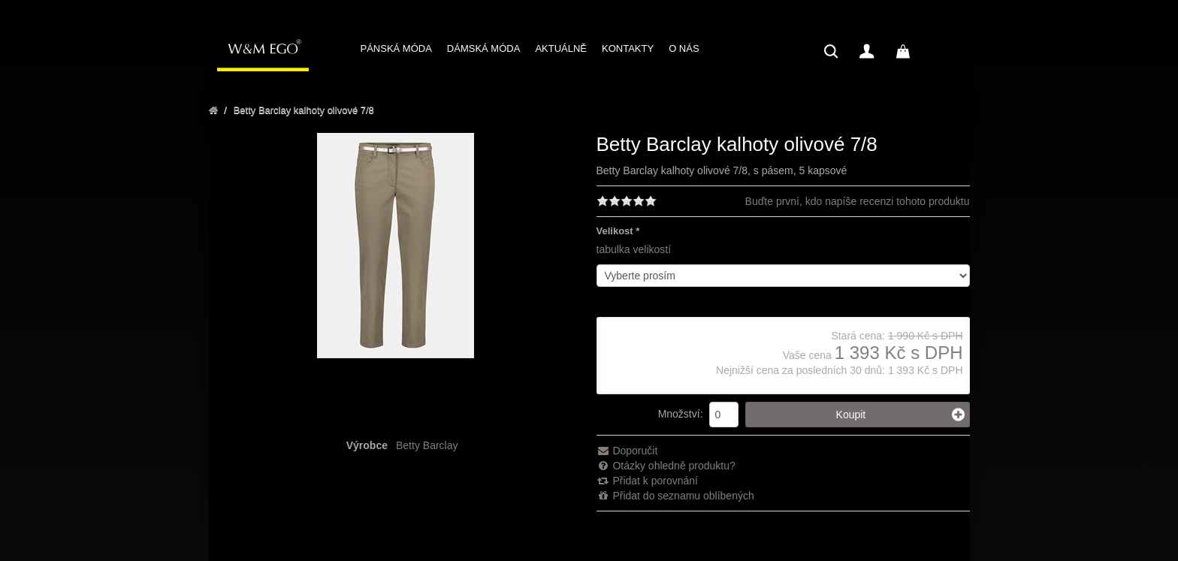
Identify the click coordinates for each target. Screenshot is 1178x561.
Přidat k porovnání (648, 481)
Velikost (615, 231)
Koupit (900, 414)
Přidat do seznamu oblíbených (675, 496)
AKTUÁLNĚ (561, 48)
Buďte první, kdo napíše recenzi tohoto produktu (857, 201)
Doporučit (627, 451)
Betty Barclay (427, 445)
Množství (679, 414)
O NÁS (684, 48)
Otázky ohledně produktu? (666, 466)
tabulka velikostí (634, 249)
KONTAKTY (628, 48)
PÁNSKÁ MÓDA (396, 48)
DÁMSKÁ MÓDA (484, 48)
